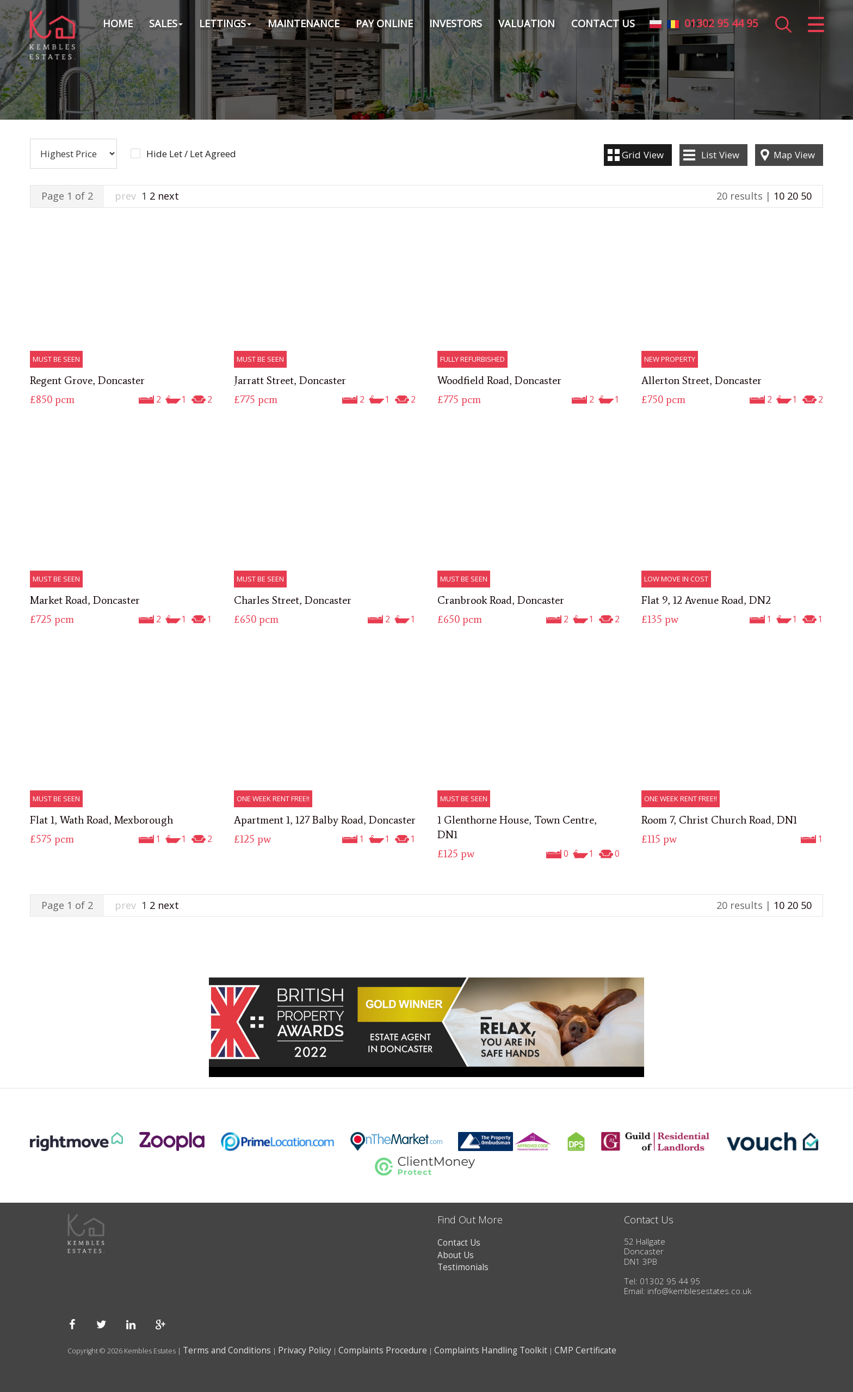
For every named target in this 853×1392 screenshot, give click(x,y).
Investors (455, 24)
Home (117, 24)
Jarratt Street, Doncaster (290, 380)
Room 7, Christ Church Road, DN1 (719, 819)
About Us (455, 1255)
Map (794, 155)
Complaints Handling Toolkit (490, 1350)
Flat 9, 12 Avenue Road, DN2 (706, 600)
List (720, 155)
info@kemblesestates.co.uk (699, 1291)
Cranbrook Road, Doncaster (500, 600)
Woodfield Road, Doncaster (499, 380)
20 (792, 195)
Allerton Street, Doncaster (701, 380)
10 (779, 195)
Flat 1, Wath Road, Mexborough (101, 819)
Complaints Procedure (382, 1350)
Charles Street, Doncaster (292, 600)
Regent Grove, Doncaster (87, 380)
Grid (643, 155)
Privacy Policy (304, 1350)
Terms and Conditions (227, 1350)
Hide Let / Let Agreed (191, 154)
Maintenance (303, 24)
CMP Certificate (585, 1350)
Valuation (526, 24)
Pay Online (383, 24)
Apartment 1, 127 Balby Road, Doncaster (325, 819)
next (168, 195)
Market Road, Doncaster (85, 600)
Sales (165, 24)
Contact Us (602, 24)
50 (806, 195)
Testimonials (463, 1267)
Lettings (225, 24)
